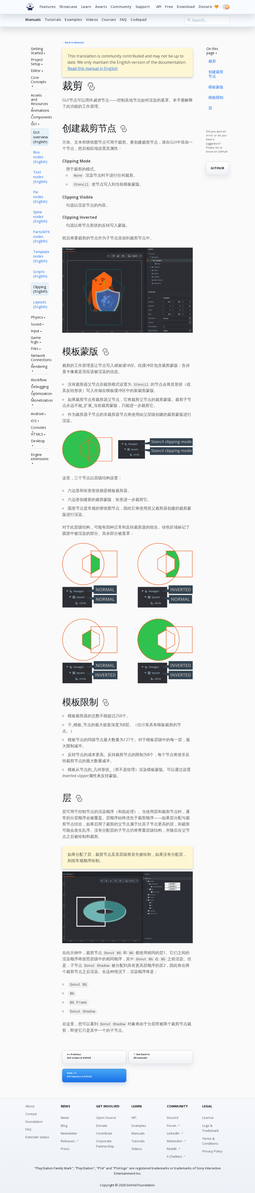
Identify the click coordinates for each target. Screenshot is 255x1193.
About (29, 1104)
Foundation (34, 1120)
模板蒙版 (215, 86)
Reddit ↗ (174, 1147)
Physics (37, 317)
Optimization (40, 394)
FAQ (123, 19)
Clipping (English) (40, 289)
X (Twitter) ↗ (176, 1155)
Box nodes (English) (40, 157)
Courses (109, 19)
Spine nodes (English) (40, 216)
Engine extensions (40, 457)
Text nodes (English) (40, 176)
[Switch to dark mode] (226, 7)
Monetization (40, 400)
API (158, 6)
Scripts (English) (40, 274)
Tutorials (53, 19)
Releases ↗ (70, 1139)
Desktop (38, 441)
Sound (36, 324)
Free (169, 6)
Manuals (33, 19)
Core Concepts (38, 80)
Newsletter (69, 1132)
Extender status (37, 1135)
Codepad (138, 19)
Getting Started (37, 51)
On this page (212, 51)
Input (35, 331)
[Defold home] (30, 7)
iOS (33, 421)
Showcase (68, 6)
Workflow (39, 380)
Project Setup (37, 62)
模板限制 (215, 97)
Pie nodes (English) (40, 196)
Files (34, 349)
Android (37, 414)
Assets (101, 6)
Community (121, 6)
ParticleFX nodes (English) (41, 236)
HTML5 (37, 434)
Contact (31, 1112)
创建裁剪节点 (215, 74)
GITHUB (217, 168)
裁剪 (212, 60)
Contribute (104, 1132)
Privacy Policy (212, 1150)
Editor (36, 71)
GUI (34, 124)
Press (65, 1147)
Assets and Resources (39, 99)
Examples (73, 19)
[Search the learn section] (207, 20)
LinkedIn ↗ (175, 1132)
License (208, 1116)
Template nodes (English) (41, 256)
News (65, 1116)
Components (40, 117)
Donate (209, 7)
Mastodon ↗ (176, 1139)
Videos (92, 19)
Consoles (38, 428)
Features (48, 6)
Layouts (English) (40, 304)
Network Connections (40, 358)
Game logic (36, 340)
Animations (40, 110)
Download (186, 6)
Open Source (106, 1116)
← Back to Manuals (73, 42)
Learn (86, 6)
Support (142, 6)
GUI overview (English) (40, 137)
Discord (172, 1116)
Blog (64, 1124)
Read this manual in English (92, 68)
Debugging (40, 387)
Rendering (39, 367)
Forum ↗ (173, 1124)
